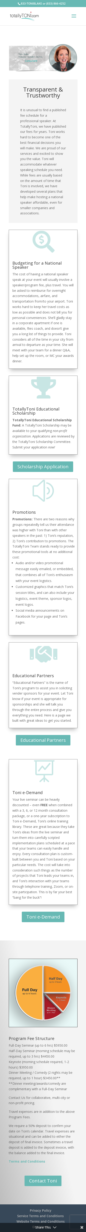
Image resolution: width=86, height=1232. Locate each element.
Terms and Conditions (27, 1161)
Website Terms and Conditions (41, 1221)
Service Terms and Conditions (40, 1216)
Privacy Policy (40, 1210)
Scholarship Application (43, 466)
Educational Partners (43, 740)
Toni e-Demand (43, 917)
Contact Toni (43, 1181)
